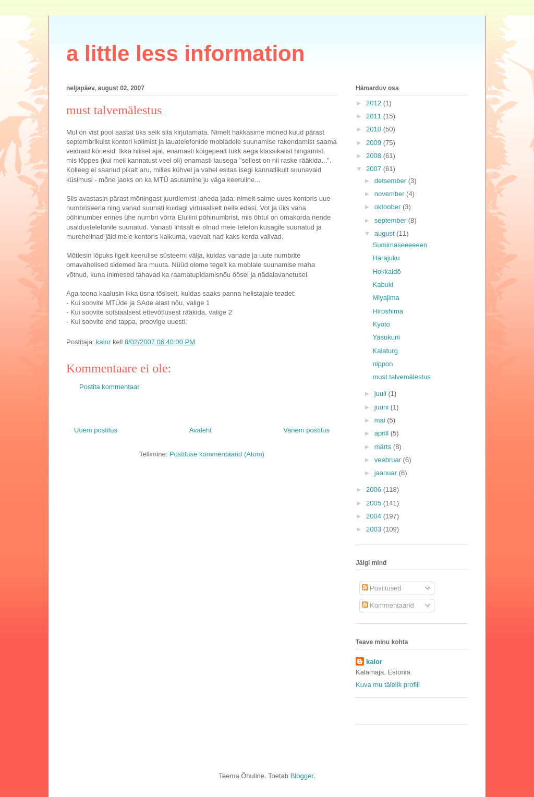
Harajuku (385, 258)
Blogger (301, 776)
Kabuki (382, 284)
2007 (374, 169)
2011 (374, 116)
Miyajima (385, 297)
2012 (374, 103)
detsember (391, 181)
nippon (382, 364)
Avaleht (200, 430)
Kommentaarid (388, 605)
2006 (374, 489)
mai (380, 420)
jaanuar (386, 473)
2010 (374, 129)
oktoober (388, 207)
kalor (374, 662)
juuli (381, 393)
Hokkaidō (386, 271)
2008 (374, 156)
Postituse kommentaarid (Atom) (216, 454)
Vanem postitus (306, 430)
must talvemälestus (401, 377)
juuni (382, 407)
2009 (374, 143)
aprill (382, 433)
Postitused (382, 588)
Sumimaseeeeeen (399, 245)
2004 (374, 516)
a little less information (185, 53)
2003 (374, 529)
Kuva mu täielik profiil (388, 685)
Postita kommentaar (109, 387)
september (391, 220)
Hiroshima (387, 311)
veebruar (388, 460)
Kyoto (381, 324)
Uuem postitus (95, 430)
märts (383, 447)
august (385, 233)
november (390, 194)
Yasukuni (386, 337)
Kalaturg (384, 351)
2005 (374, 503)
